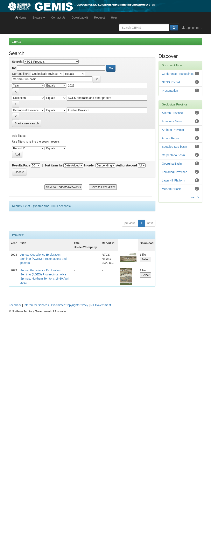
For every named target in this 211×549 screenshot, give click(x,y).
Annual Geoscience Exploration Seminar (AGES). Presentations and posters (43, 259)
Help (114, 17)
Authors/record (126, 165)
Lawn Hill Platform (173, 180)
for (14, 68)
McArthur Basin (172, 189)
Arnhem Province (173, 129)
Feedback (15, 305)
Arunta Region (171, 138)
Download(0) (80, 17)
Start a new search (27, 123)
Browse (39, 17)
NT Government (100, 305)
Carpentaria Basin (173, 155)
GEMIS (16, 41)
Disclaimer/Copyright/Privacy (69, 305)
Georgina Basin (172, 163)
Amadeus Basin (172, 121)
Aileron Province (172, 113)
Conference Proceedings (178, 73)
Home (20, 17)
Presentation (170, 90)
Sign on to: (192, 27)
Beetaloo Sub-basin (174, 146)
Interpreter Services (36, 305)
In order (89, 165)
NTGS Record (171, 82)
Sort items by (53, 165)
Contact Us (58, 17)
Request (99, 17)
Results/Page (21, 165)
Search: (17, 61)
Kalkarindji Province (174, 172)
